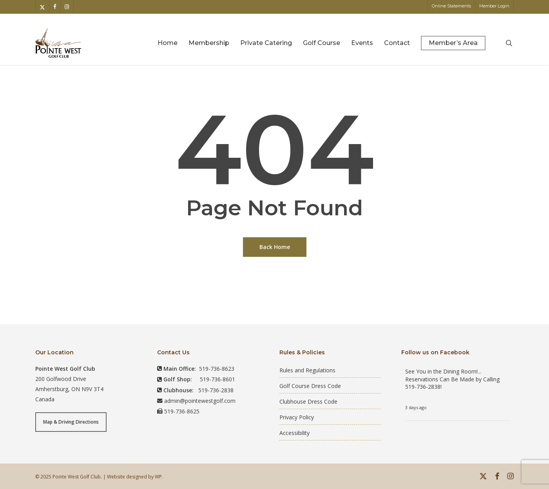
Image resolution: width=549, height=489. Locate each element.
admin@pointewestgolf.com (200, 400)
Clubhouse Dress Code (308, 401)
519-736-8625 (181, 411)
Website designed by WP (134, 476)
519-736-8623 (216, 368)
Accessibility (294, 433)
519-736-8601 (217, 379)
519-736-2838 (216, 390)
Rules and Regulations (307, 370)
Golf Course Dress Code (310, 386)
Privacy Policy (296, 417)
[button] (71, 422)
